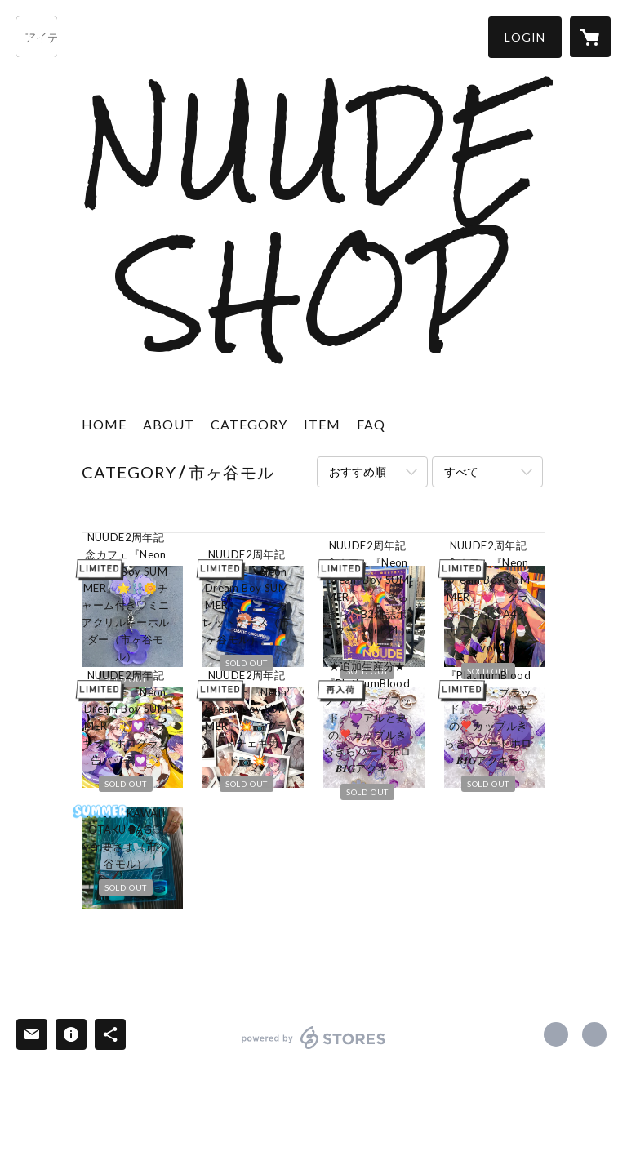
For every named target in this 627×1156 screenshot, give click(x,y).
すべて (461, 471)
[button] (525, 37)
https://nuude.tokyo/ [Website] (594, 1034)
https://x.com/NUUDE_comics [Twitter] (556, 1034)
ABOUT (168, 424)
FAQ (371, 424)
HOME (104, 424)
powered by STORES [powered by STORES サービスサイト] (314, 1048)
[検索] (36, 36)
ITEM (322, 424)
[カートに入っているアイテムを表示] (590, 36)
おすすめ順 (357, 471)
